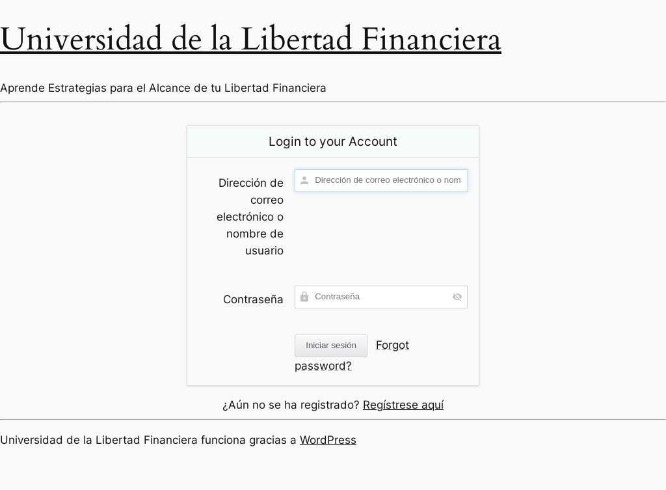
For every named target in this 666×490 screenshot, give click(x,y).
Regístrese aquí (403, 404)
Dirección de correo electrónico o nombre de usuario (250, 216)
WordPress (328, 439)
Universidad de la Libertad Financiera (250, 39)
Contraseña (253, 299)
